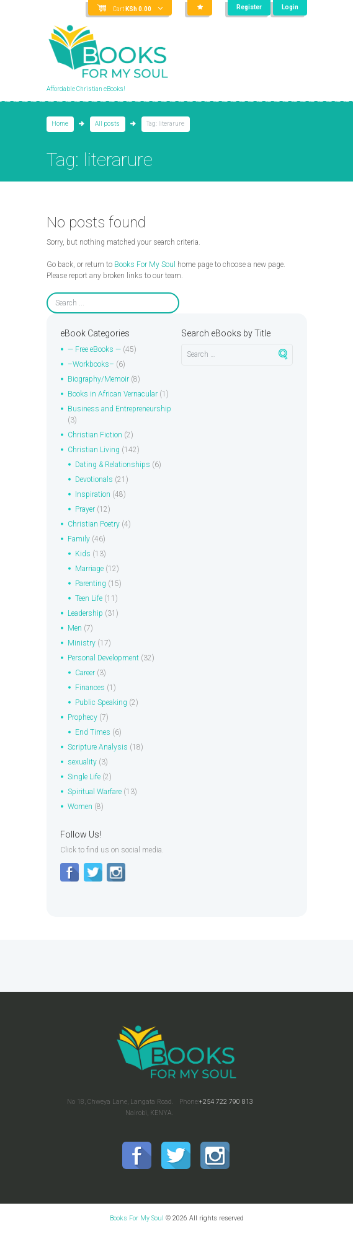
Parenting (90, 583)
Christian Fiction (95, 435)
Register (249, 7)
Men (75, 628)
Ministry (82, 643)
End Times (92, 732)
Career (85, 672)
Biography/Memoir (98, 379)
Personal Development (103, 658)
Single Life (84, 776)
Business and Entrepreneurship (119, 409)
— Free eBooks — (94, 349)
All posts (107, 123)
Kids (83, 553)
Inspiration (92, 494)
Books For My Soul (145, 264)
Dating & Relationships (112, 464)
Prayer (85, 509)
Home (59, 123)
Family (79, 539)
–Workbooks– (91, 364)
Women (80, 806)
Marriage (89, 568)
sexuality (82, 762)
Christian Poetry (94, 524)
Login (290, 7)
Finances (90, 687)
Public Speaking (101, 702)
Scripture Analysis (98, 747)
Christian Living (94, 449)
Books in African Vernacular (113, 394)
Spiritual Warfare (95, 791)
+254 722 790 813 (226, 1102)
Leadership (85, 613)
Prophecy (82, 717)
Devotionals (94, 479)
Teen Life (88, 598)
